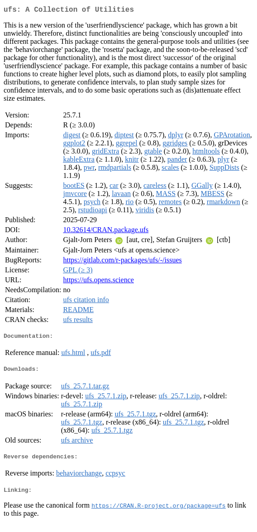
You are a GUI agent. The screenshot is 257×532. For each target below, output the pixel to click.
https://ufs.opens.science (98, 281)
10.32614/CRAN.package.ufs (105, 231)
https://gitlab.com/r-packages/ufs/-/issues (122, 262)
